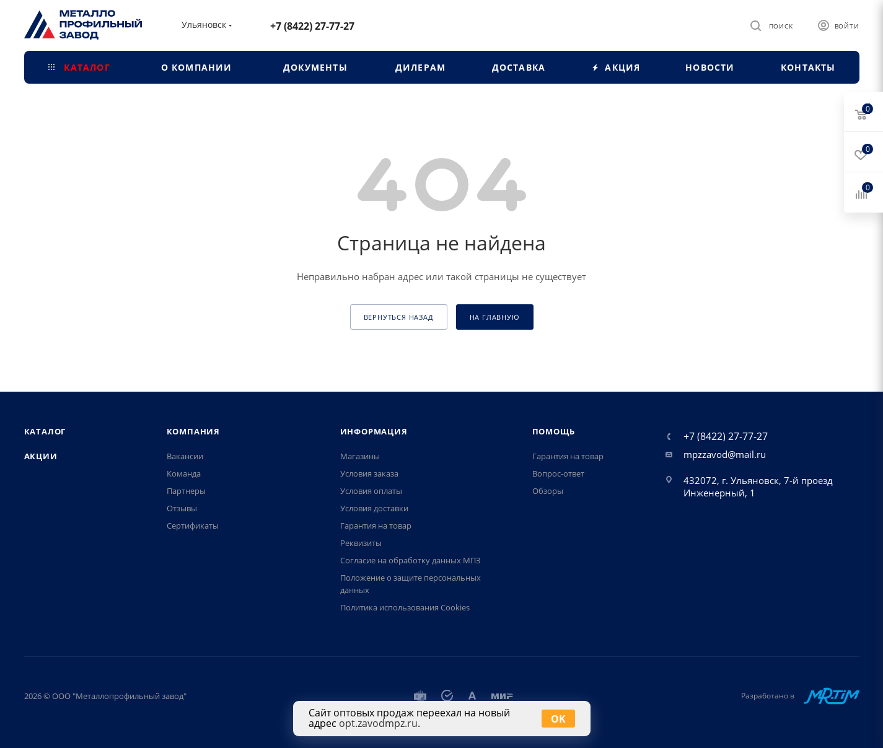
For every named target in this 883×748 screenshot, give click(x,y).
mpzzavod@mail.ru (724, 454)
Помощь (553, 431)
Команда (184, 473)
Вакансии (185, 456)
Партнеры (186, 490)
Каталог (45, 431)
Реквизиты (361, 542)
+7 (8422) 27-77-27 (312, 26)
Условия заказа (369, 473)
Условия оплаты (371, 490)
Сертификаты (193, 525)
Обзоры (547, 490)
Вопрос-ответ (558, 473)
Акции (41, 456)
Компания (193, 431)
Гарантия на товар (375, 525)
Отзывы (182, 508)
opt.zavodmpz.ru (378, 723)
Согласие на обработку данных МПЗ (410, 560)
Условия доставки (374, 508)
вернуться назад (399, 317)
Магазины (360, 456)
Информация (374, 431)
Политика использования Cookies (405, 607)
